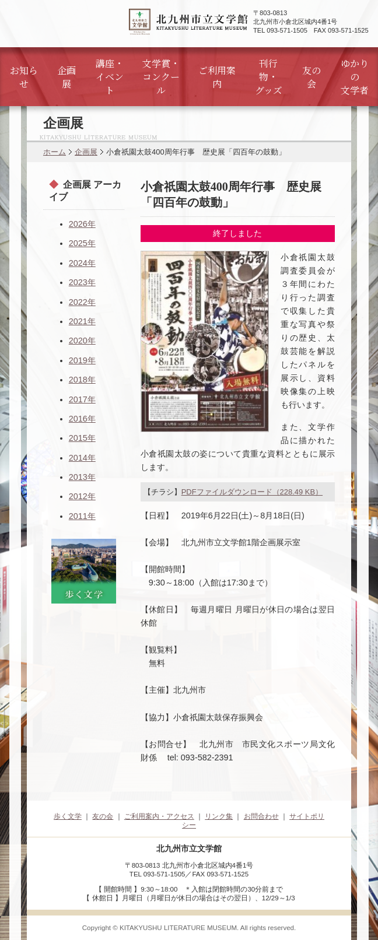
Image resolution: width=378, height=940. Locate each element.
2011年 (82, 516)
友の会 (311, 77)
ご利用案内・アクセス (159, 816)
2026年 (82, 224)
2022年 (82, 302)
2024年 (82, 263)
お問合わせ (261, 816)
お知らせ (24, 77)
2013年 (82, 477)
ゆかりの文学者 (355, 77)
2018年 (82, 379)
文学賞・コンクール (161, 77)
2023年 (82, 282)
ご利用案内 (217, 77)
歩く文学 (68, 816)
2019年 (82, 360)
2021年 (82, 321)
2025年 (82, 243)
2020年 (82, 340)
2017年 (82, 399)
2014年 (82, 457)
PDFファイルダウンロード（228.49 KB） (252, 491)
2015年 (82, 438)
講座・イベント (110, 77)
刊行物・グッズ (268, 77)
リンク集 (219, 816)
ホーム (54, 152)
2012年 (82, 496)
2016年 (82, 418)
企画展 (66, 77)
